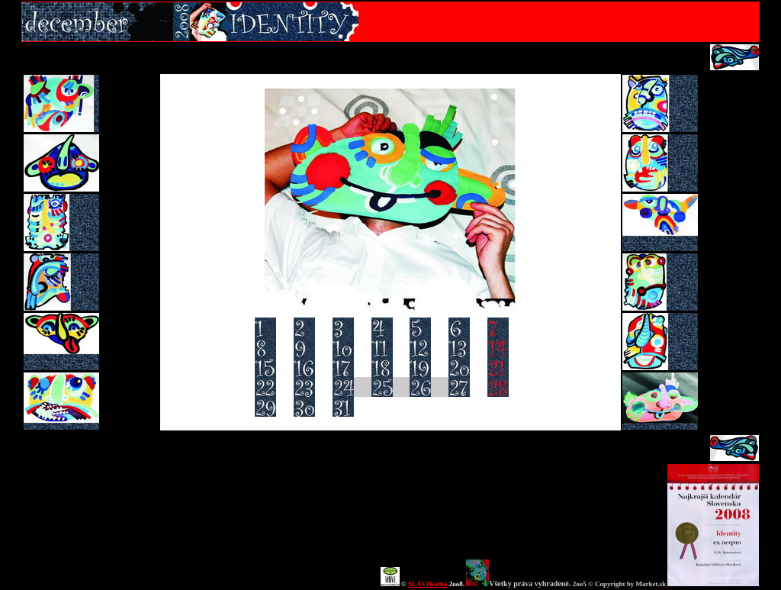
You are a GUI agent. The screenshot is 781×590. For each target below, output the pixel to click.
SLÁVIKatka (428, 584)
